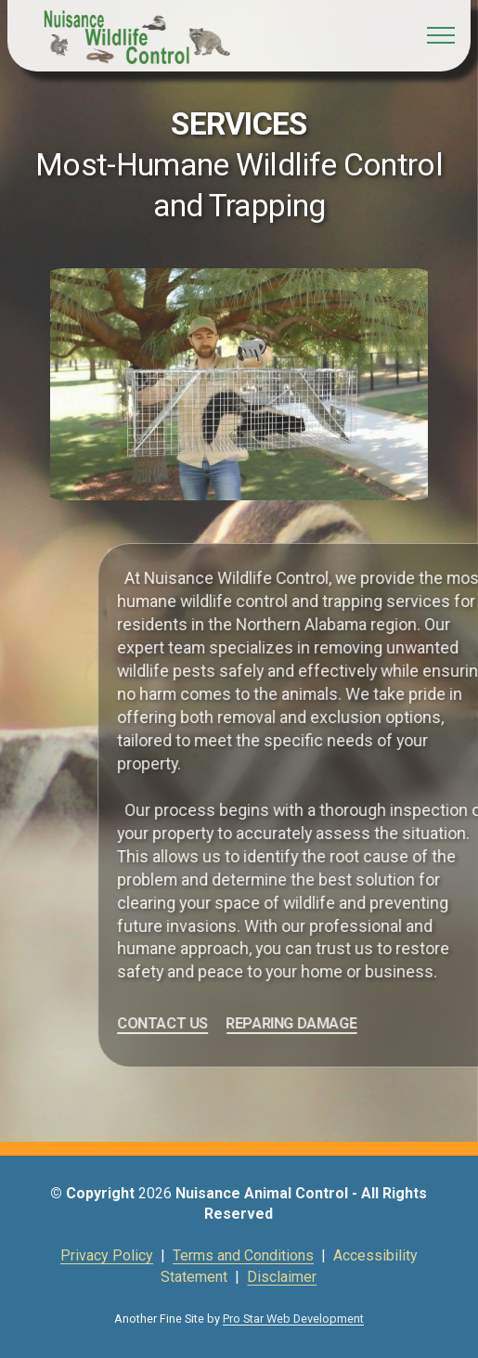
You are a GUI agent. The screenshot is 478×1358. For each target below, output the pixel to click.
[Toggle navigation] (441, 35)
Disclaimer (282, 1277)
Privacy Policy (106, 1255)
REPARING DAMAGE (335, 1023)
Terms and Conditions (243, 1255)
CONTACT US (206, 1023)
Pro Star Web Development (293, 1319)
